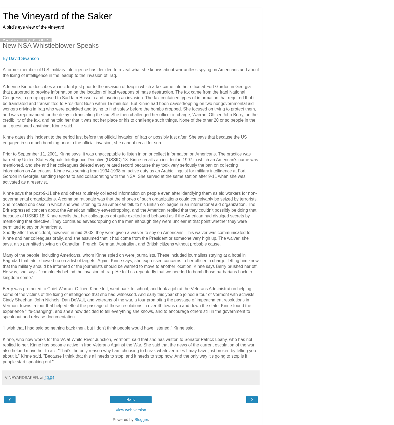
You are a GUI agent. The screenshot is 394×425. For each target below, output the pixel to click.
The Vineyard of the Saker (57, 16)
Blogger (141, 419)
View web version (131, 410)
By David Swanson (21, 58)
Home (131, 400)
